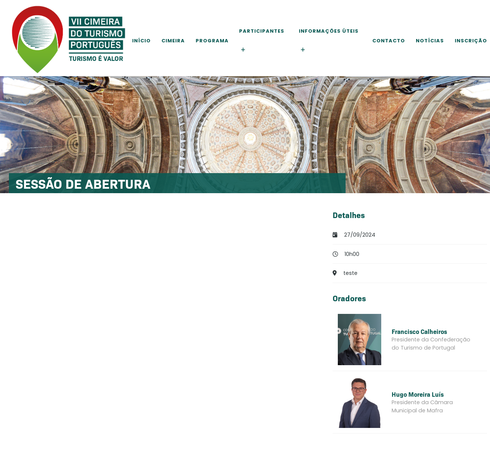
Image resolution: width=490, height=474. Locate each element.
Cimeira (173, 40)
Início (141, 40)
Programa (212, 40)
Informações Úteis (329, 31)
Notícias (430, 40)
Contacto (388, 40)
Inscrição (471, 40)
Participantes (261, 31)
